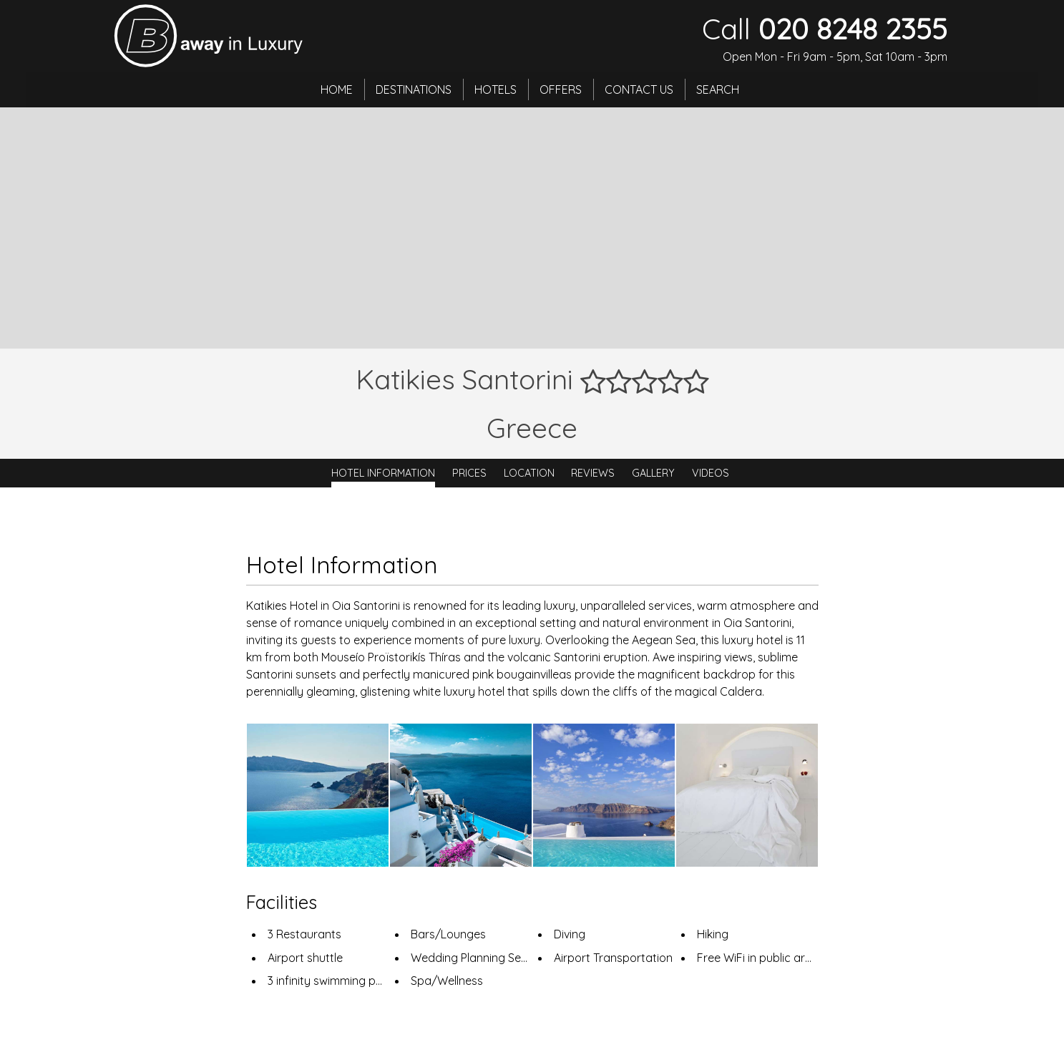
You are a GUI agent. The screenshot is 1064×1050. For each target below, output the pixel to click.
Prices (469, 473)
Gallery (653, 473)
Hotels (496, 89)
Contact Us (639, 89)
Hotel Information (383, 473)
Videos (710, 473)
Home (337, 89)
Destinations (414, 89)
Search (718, 89)
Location (529, 473)
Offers (561, 89)
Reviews (593, 473)
